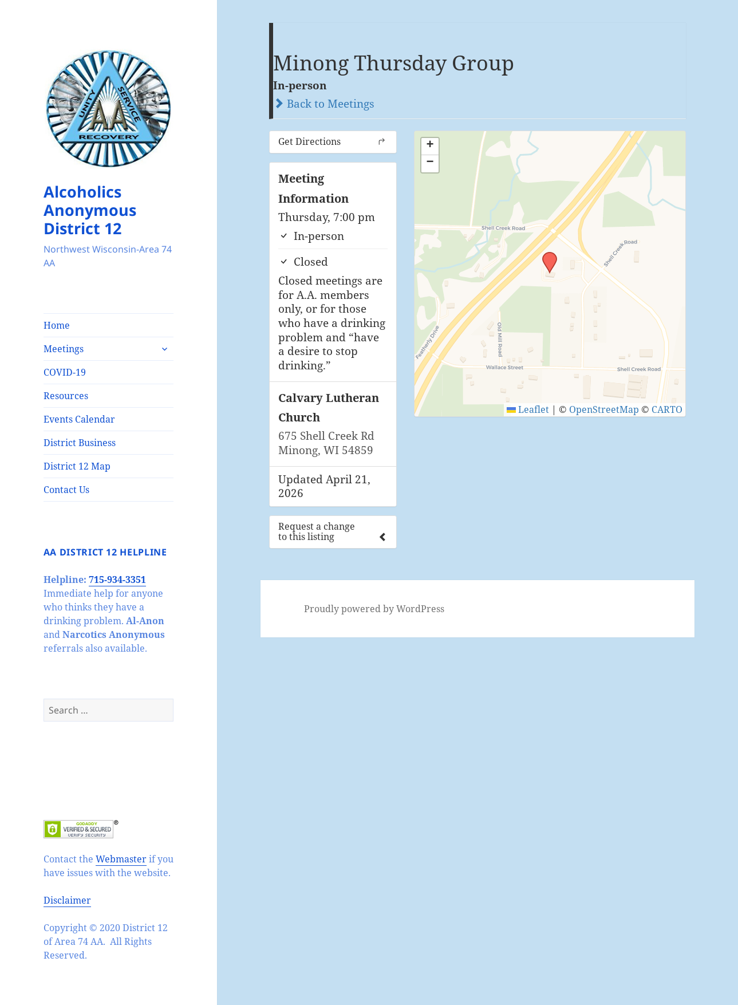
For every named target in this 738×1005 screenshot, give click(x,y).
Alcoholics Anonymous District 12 (90, 210)
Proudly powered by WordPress (374, 608)
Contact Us (66, 489)
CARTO (667, 409)
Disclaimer (67, 900)
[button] (545, 255)
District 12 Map (77, 466)
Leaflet (528, 409)
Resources (66, 395)
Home (57, 325)
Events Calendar (79, 419)
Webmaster (121, 859)
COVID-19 (65, 372)
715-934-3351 (117, 579)
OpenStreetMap (604, 409)
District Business (80, 442)
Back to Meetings (323, 103)
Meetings (64, 348)
